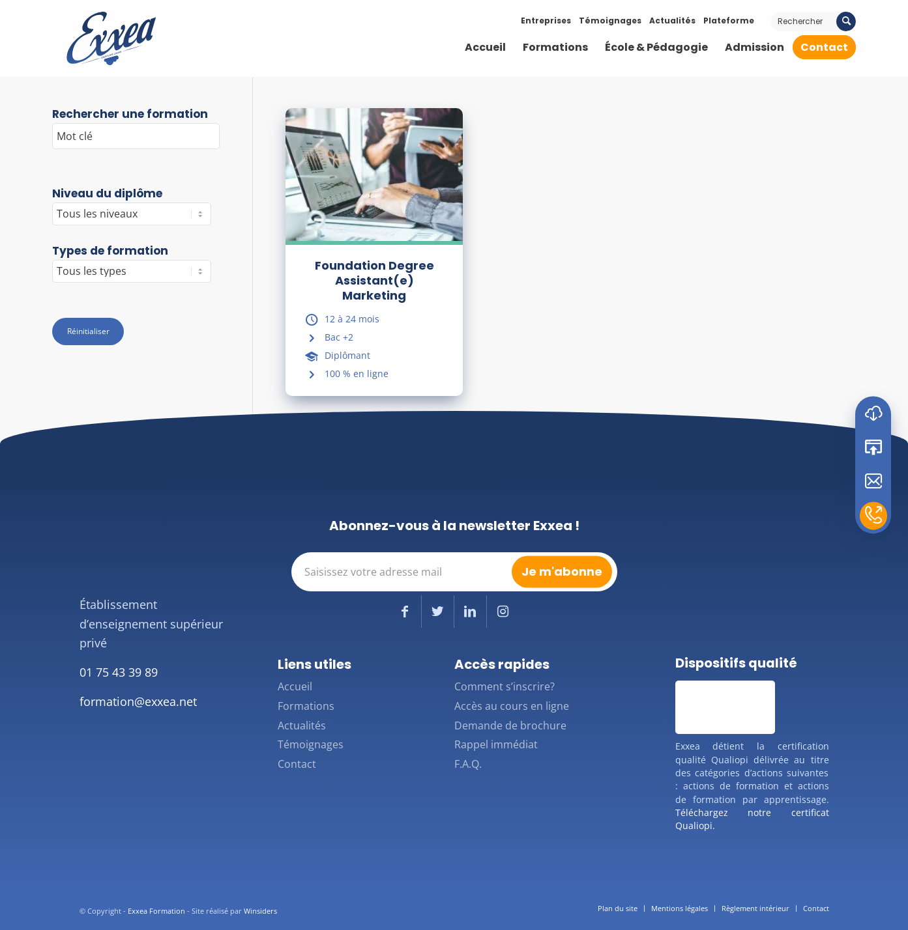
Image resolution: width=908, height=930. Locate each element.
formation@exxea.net (138, 701)
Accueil (295, 686)
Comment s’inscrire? (504, 686)
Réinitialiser (88, 331)
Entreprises (546, 20)
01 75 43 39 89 (119, 672)
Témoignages (610, 20)
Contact (297, 764)
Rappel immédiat (496, 744)
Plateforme (728, 20)
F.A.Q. (468, 764)
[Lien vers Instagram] (503, 611)
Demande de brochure (510, 725)
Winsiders (260, 911)
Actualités (672, 20)
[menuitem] (485, 47)
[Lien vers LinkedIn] (470, 611)
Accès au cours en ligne (511, 706)
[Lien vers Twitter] (438, 611)
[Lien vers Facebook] (405, 611)
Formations (306, 706)
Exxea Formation (156, 911)
